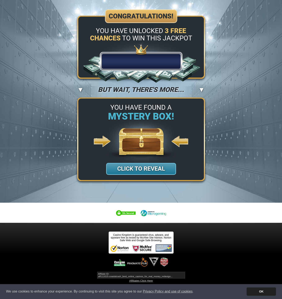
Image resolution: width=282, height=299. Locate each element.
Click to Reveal (141, 168)
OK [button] (261, 291)
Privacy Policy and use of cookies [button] (167, 291)
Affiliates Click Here (141, 280)
